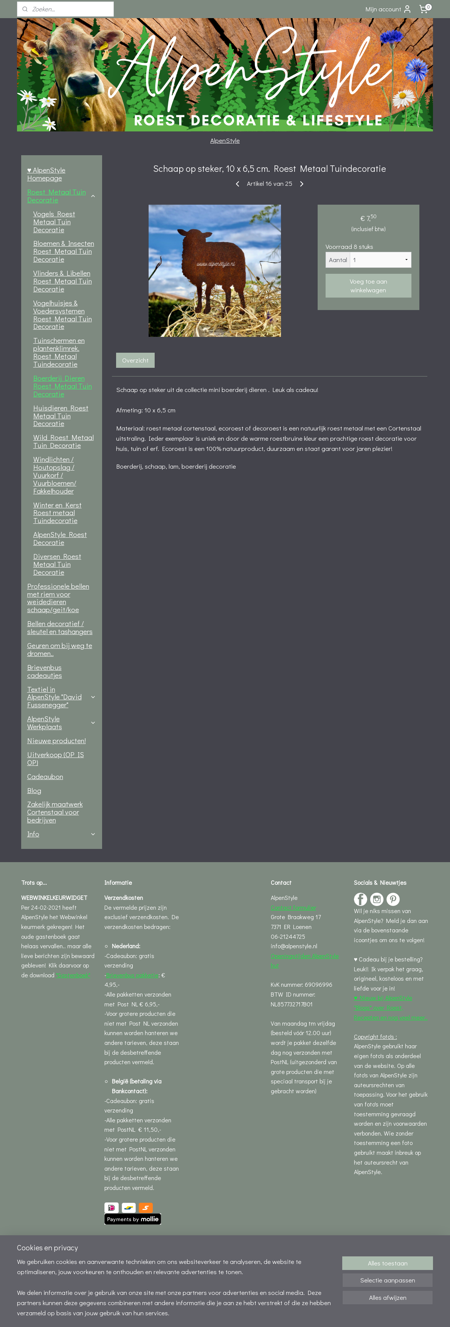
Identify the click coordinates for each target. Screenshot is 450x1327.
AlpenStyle (225, 140)
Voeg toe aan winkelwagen (368, 285)
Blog (34, 790)
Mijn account (388, 9)
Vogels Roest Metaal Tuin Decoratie (54, 221)
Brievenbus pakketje (132, 975)
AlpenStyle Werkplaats (61, 722)
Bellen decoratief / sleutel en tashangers (60, 627)
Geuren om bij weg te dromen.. (59, 649)
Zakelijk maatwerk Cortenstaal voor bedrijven (55, 811)
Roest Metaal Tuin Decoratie (61, 195)
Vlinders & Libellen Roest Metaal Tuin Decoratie (62, 280)
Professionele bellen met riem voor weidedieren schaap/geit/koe (58, 597)
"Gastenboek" (73, 975)
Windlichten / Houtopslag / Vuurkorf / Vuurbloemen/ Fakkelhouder (54, 474)
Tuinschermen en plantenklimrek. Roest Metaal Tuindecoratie (59, 352)
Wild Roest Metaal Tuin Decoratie (63, 441)
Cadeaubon (45, 776)
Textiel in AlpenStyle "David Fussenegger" (61, 697)
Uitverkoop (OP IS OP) (55, 758)
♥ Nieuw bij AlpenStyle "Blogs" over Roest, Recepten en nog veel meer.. (391, 1007)
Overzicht (135, 360)
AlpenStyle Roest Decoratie (60, 538)
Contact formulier (293, 907)
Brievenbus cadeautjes (44, 671)
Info (61, 833)
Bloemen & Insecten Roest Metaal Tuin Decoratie (63, 251)
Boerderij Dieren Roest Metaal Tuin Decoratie (62, 385)
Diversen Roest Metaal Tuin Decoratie (57, 564)
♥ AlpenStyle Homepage (46, 173)
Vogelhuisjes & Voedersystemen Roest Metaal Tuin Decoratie (62, 314)
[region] (175, 1291)
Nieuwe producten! (56, 740)
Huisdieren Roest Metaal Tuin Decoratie (60, 415)
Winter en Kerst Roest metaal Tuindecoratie (57, 512)
